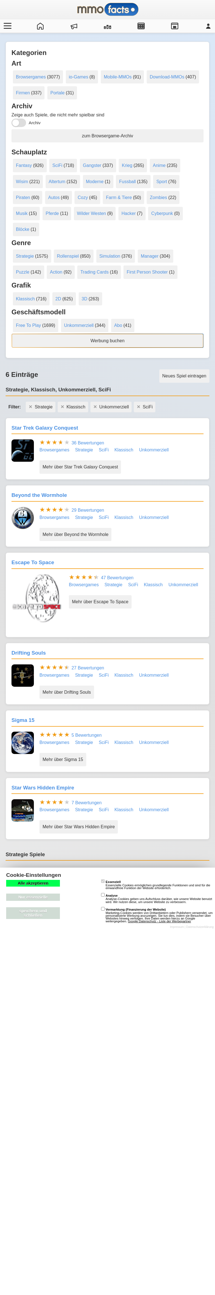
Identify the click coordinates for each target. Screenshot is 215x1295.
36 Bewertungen (87, 443)
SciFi (57, 165)
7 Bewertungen (86, 802)
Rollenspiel (68, 256)
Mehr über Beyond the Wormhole (75, 534)
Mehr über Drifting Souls (67, 692)
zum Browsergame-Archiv (107, 135)
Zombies (158, 197)
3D (84, 298)
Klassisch (25, 298)
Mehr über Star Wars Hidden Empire (79, 826)
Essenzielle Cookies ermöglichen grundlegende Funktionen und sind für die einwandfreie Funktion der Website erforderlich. (155, 885)
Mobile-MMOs (118, 77)
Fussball (127, 181)
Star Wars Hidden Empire (42, 788)
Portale (57, 92)
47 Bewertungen (117, 577)
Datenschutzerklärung (200, 926)
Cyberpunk (162, 213)
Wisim (22, 181)
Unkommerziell (79, 325)
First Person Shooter (147, 272)
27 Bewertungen (87, 668)
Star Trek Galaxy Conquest (44, 428)
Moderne (95, 181)
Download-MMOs (167, 77)
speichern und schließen (33, 913)
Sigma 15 (22, 720)
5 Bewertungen (86, 735)
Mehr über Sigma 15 (63, 759)
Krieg (127, 165)
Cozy (83, 197)
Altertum (57, 181)
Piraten (23, 197)
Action (56, 272)
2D (58, 298)
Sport (161, 181)
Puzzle (22, 272)
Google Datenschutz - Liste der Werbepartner (159, 921)
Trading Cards (94, 272)
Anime (159, 165)
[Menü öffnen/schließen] (6, 26)
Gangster (92, 165)
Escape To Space (32, 562)
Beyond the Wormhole (39, 495)
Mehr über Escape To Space (100, 601)
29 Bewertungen (87, 510)
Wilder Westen (91, 213)
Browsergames (31, 77)
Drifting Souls (28, 653)
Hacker (128, 213)
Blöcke (22, 229)
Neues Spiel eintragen (184, 376)
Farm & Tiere (119, 197)
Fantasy (24, 165)
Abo (118, 325)
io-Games (78, 77)
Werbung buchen (107, 340)
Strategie (25, 256)
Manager (149, 256)
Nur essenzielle (33, 897)
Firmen (23, 92)
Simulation (109, 256)
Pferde (52, 213)
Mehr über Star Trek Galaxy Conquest (80, 467)
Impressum (177, 926)
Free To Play (28, 325)
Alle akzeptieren (33, 883)
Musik (22, 213)
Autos (54, 197)
